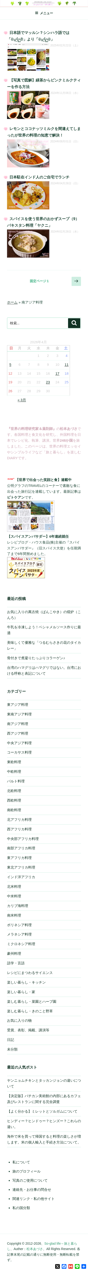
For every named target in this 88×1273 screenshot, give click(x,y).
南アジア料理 (17, 724)
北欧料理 (14, 791)
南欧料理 (14, 810)
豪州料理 (14, 953)
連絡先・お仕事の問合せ (31, 1190)
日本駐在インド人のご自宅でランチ (39, 177)
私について (21, 1162)
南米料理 (14, 915)
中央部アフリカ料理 (23, 839)
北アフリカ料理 (19, 820)
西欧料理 (14, 800)
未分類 (12, 1049)
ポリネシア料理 (19, 925)
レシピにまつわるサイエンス (30, 973)
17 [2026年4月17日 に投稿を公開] (57, 373)
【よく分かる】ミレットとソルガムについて (42, 1111)
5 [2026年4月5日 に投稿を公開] (10, 364)
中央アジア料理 (19, 743)
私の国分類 (21, 1208)
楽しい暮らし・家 (21, 992)
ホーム (12, 302)
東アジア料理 (17, 705)
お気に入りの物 (19, 1020)
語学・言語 (16, 963)
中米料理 (14, 896)
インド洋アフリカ (21, 877)
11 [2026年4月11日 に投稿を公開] (67, 364)
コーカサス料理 (19, 752)
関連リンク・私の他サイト (33, 1199)
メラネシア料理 (19, 934)
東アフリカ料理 (19, 858)
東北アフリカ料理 (21, 867)
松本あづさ (35, 1249)
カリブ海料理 (17, 906)
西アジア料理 (17, 733)
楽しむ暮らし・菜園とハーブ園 (31, 1001)
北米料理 (14, 886)
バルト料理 (16, 781)
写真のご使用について (30, 1180)
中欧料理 (14, 771)
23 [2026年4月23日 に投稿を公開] (48, 382)
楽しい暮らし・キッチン (26, 982)
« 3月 (22, 400)
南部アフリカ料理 (21, 848)
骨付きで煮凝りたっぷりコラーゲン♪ (36, 658)
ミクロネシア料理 (21, 944)
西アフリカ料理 (19, 829)
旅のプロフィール (26, 1171)
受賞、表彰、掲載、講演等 (28, 1030)
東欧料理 (14, 762)
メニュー (44, 13)
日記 (10, 1040)
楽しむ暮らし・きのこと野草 (30, 1011)
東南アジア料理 (19, 714)
